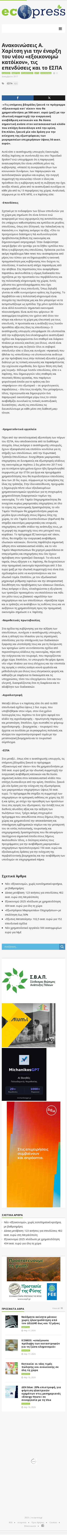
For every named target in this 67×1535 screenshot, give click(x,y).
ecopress (22, 1522)
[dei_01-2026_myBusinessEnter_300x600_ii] (33, 1154)
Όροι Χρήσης (38, 1522)
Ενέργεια (15, 73)
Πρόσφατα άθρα (13, 1308)
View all (56, 1308)
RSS (10, 1522)
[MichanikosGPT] (24, 1074)
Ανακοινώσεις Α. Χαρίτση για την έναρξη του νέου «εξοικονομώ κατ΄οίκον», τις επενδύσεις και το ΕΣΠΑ (32, 56)
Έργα (37, 73)
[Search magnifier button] (62, 947)
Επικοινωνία (30, 1526)
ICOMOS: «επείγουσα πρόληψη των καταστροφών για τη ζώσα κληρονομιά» (40, 1343)
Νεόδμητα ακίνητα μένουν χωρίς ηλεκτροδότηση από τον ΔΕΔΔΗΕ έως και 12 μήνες (40, 1320)
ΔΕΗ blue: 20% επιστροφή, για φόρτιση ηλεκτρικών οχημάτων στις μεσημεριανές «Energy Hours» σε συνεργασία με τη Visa (41, 1394)
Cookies (53, 1522)
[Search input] (31, 947)
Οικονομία (46, 73)
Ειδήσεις (6, 73)
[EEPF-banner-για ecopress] (33, 1278)
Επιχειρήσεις (27, 73)
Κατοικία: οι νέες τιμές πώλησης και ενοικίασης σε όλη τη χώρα (40, 1367)
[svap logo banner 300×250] (28, 980)
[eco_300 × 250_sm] (28, 1024)
